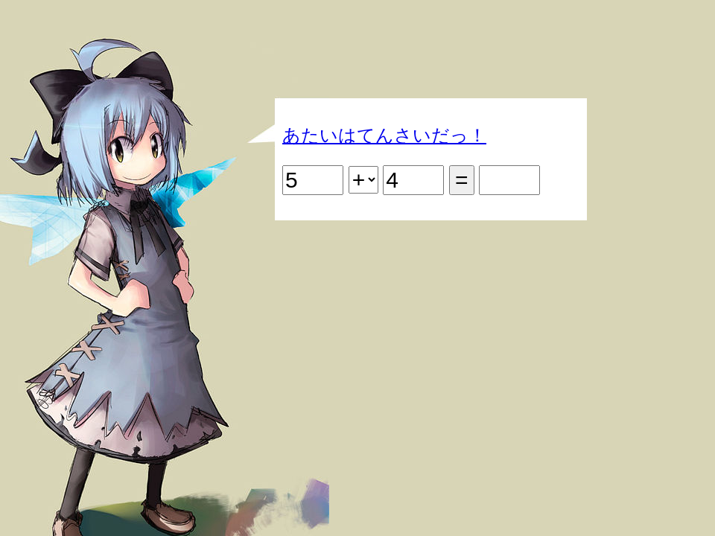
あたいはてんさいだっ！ (384, 135)
